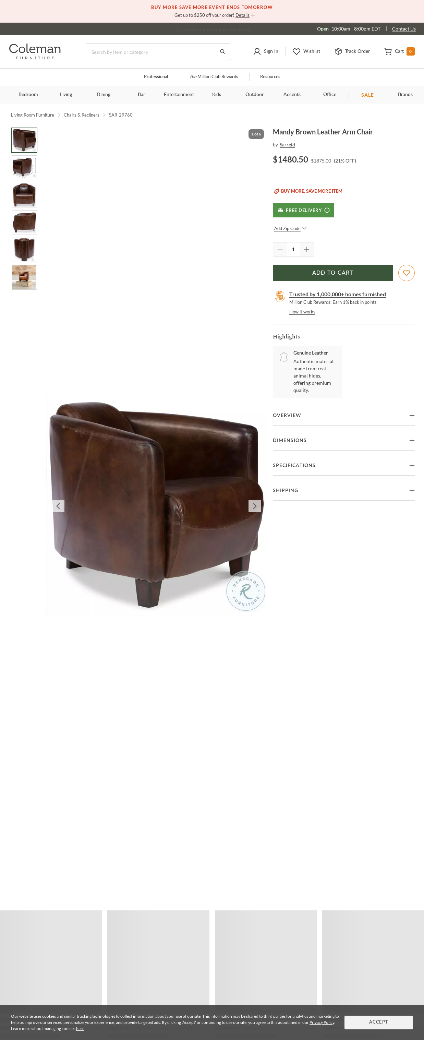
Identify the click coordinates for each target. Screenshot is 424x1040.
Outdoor (254, 94)
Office (329, 94)
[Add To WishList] (406, 273)
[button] (265, 51)
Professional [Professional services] (156, 77)
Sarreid (287, 144)
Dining (103, 94)
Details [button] (242, 15)
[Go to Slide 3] (24, 195)
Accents (292, 94)
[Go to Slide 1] (24, 140)
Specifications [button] (294, 465)
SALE (367, 95)
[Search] (158, 52)
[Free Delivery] (303, 210)
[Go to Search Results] (222, 51)
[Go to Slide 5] (24, 250)
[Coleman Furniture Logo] (35, 57)
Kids (216, 94)
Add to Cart (332, 273)
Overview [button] (287, 415)
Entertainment (179, 94)
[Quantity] (293, 249)
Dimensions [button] (290, 440)
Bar (141, 94)
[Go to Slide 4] (24, 222)
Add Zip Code (290, 228)
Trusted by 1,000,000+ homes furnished (337, 294)
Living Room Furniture (32, 115)
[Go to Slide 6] (24, 277)
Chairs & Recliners (81, 115)
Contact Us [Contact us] (404, 29)
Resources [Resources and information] (270, 77)
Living (66, 94)
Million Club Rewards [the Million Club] (214, 77)
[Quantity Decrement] (280, 249)
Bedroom (28, 94)
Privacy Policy (322, 1022)
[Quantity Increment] (307, 249)
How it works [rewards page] (302, 311)
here (80, 1028)
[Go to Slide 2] (24, 167)
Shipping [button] (285, 490)
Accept (378, 1022)
